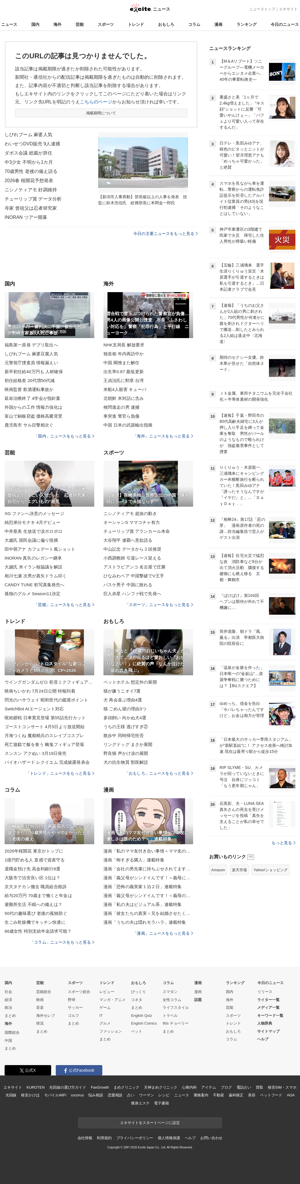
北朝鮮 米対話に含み (123, 398)
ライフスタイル (176, 1007)
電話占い (243, 1087)
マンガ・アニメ (112, 1000)
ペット (136, 1031)
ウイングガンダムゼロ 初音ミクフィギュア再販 (49, 682)
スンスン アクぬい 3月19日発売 (35, 753)
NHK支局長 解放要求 (123, 344)
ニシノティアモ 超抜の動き (130, 513)
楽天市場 (239, 870)
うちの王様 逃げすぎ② (125, 726)
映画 (40, 1000)
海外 (57, 24)
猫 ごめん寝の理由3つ (124, 708)
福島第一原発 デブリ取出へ (31, 344)
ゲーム (105, 1007)
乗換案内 (201, 1095)
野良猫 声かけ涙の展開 (125, 753)
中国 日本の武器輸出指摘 (128, 425)
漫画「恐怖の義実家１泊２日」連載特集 (142, 886)
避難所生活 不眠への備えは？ (33, 904)
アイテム (208, 1087)
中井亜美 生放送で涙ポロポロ (33, 531)
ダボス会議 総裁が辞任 (28, 153)
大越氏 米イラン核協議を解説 (33, 566)
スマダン (170, 992)
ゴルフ (73, 1015)
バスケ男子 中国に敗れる (128, 584)
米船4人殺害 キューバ (124, 389)
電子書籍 (161, 1103)
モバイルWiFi (55, 1095)
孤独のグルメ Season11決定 (32, 593)
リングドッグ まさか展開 (128, 744)
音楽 (40, 1007)
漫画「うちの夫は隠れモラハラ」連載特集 (144, 922)
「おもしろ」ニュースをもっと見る (159, 773)
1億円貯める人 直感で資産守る (35, 859)
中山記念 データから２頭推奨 (132, 549)
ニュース (9, 24)
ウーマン (146, 1095)
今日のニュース (285, 24)
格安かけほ (30, 1095)
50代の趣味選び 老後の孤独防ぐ (36, 913)
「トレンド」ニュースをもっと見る (60, 773)
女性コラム (172, 1000)
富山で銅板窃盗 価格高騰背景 (33, 416)
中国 (8, 1040)
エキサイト (288, 9)
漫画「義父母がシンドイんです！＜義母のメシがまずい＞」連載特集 (148, 895)
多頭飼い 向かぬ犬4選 (124, 717)
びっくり (138, 992)
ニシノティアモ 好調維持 (31, 189)
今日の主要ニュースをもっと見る (165, 233)
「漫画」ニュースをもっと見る (163, 933)
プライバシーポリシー (134, 1138)
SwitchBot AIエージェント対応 (34, 708)
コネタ (136, 1000)
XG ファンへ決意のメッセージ (34, 513)
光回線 (11, 1095)
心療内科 (189, 1087)
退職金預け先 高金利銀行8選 (32, 868)
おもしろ (166, 24)
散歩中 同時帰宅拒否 (123, 735)
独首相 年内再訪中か (123, 353)
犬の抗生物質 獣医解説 (125, 762)
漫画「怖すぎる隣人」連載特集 (133, 859)
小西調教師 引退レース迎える (132, 558)
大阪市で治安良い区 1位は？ (32, 877)
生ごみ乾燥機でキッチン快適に (35, 922)
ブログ (226, 1087)
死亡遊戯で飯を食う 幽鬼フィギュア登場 (44, 744)
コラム (194, 24)
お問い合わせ (211, 1138)
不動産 (218, 1095)
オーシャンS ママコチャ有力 (131, 522)
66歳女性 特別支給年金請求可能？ (38, 931)
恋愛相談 (115, 1095)
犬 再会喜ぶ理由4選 (122, 699)
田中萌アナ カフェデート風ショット (40, 549)
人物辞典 (264, 1023)
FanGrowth (100, 1087)
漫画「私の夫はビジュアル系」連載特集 (142, 904)
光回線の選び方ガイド (67, 1087)
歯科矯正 (236, 1095)
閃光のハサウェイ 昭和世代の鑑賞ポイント (47, 699)
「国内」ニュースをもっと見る (64, 436)
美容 (251, 1095)
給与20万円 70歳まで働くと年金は (38, 895)
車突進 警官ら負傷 (121, 416)
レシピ (164, 1095)
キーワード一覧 (270, 1015)
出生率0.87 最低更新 (123, 371)
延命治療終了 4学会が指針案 (32, 398)
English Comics (144, 1023)
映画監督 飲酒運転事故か (29, 389)
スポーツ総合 (79, 992)
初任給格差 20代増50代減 (30, 380)
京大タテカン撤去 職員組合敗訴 (36, 886)
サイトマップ (268, 1031)
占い (130, 1095)
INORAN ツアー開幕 (26, 217)
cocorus (77, 1095)
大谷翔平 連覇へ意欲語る (128, 540)
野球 (71, 1000)
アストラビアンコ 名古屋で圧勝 (134, 566)
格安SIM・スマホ (282, 1087)
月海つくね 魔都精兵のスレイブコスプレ (44, 735)
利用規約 (104, 1138)
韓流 (40, 1023)
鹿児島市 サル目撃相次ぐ (29, 425)
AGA (291, 1095)
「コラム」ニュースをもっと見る (62, 942)
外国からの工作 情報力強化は (33, 407)
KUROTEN (36, 1087)
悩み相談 (95, 1095)
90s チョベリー (176, 1023)
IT (101, 1015)
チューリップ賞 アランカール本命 (136, 531)
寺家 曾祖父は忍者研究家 (31, 208)
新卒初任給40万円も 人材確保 (34, 371)
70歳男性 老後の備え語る (31, 171)
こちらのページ (96, 101)
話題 (198, 1000)
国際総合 (12, 1032)
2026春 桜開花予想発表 (29, 180)
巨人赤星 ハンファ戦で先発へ (132, 593)
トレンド (136, 24)
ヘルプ (262, 1039)
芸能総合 (43, 992)
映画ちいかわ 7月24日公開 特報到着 (40, 691)
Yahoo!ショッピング (271, 870)
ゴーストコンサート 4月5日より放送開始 (44, 726)
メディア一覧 (268, 1007)
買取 (259, 1087)
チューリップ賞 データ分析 (33, 198)
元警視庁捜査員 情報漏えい (31, 362)
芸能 (80, 24)
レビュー (106, 992)
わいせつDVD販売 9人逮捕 (32, 143)
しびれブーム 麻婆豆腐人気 (31, 353)
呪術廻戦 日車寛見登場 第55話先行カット (45, 717)
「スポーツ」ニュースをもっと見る (159, 604)
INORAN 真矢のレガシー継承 (33, 558)
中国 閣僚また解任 (121, 362)
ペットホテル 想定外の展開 (130, 682)
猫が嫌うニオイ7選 (122, 691)
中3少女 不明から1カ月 (29, 162)
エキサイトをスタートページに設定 (150, 1123)
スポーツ (106, 24)
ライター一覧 (268, 1000)
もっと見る (283, 842)
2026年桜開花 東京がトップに (34, 851)
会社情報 (85, 1138)
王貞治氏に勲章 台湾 (123, 380)
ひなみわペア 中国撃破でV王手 (133, 575)
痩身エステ (140, 1103)
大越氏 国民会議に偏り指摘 (31, 540)
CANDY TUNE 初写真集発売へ (34, 584)
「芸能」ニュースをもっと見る (64, 604)
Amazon (218, 870)
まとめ (10, 1015)
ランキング (246, 24)
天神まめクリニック (160, 1087)
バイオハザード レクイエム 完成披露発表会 (47, 762)
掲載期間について (101, 113)
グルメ (105, 1023)
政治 (8, 1007)
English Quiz (141, 1015)
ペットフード (271, 1095)
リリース (264, 992)
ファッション (110, 1031)
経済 (8, 1000)
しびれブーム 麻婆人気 (28, 134)
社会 (8, 992)
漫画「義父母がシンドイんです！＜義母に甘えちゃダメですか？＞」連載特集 (148, 877)
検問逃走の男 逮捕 (121, 407)
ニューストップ (262, 9)
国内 (35, 24)
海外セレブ (45, 1015)
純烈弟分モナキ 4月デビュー (32, 522)
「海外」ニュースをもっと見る (163, 436)
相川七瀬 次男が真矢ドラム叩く (36, 575)
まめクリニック (126, 1087)
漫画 (218, 24)
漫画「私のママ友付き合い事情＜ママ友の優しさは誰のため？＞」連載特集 (148, 851)
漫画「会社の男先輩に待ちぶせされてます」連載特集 (148, 868)
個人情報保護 (169, 1138)
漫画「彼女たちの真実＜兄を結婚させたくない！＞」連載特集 (148, 913)
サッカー (75, 1007)
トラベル (170, 1015)
